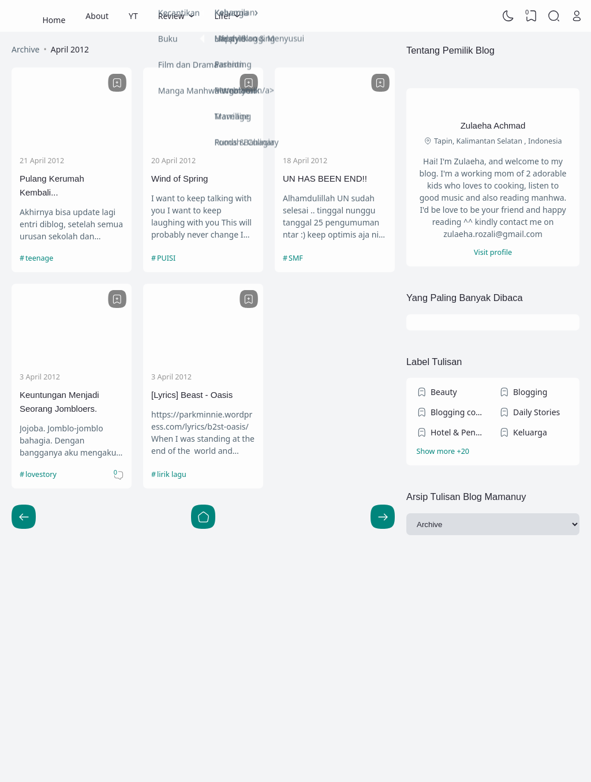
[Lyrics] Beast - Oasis (192, 395)
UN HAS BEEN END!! (325, 178)
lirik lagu (171, 474)
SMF (296, 258)
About (97, 15)
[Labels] (493, 451)
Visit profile (493, 252)
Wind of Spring (179, 178)
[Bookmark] (117, 83)
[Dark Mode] (508, 16)
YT (133, 15)
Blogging (530, 391)
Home (54, 15)
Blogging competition (459, 412)
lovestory (41, 474)
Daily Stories (536, 412)
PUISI (166, 258)
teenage (39, 258)
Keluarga (530, 432)
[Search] (554, 16)
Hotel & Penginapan (459, 432)
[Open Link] (576, 16)
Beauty (444, 391)
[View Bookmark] (531, 16)
